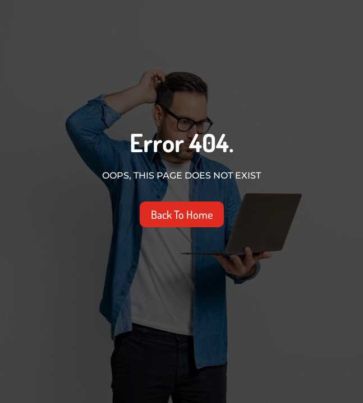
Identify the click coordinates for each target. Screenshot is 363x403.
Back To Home (182, 214)
